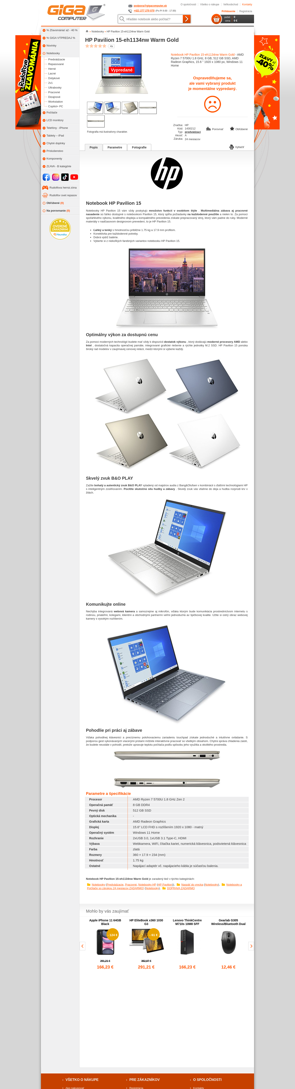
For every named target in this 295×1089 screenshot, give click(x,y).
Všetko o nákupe (209, 4)
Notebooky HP (147, 884)
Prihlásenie (228, 11)
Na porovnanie (56, 211)
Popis (94, 147)
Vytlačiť (237, 147)
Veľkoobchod (230, 4)
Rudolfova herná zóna (63, 187)
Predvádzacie (115, 884)
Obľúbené (53, 203)
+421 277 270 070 (144, 10)
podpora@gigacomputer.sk (150, 5)
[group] (105, 944)
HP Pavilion (165, 884)
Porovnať (215, 129)
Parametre (115, 147)
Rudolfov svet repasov (63, 195)
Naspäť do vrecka (192, 884)
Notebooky (98, 884)
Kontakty (247, 4)
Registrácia (245, 11)
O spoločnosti (188, 4)
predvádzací (193, 132)
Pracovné (131, 884)
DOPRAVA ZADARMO (181, 888)
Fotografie (139, 147)
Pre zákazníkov (144, 1080)
